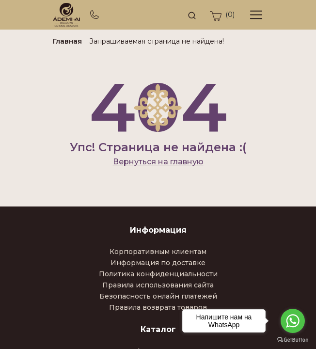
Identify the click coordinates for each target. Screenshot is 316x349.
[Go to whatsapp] (293, 321)
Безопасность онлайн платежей (158, 296)
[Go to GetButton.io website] (292, 339)
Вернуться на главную (158, 161)
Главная (67, 41)
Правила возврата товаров (158, 307)
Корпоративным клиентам (158, 251)
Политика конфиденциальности (158, 274)
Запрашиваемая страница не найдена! (156, 41)
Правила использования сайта (158, 285)
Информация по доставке (158, 262)
